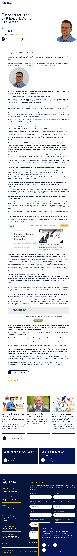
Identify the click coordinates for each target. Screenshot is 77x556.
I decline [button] (60, 545)
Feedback (69, 2)
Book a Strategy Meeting (8, 509)
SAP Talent (25, 2)
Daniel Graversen (25, 62)
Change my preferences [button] (53, 550)
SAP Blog (50, 2)
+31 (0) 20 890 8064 (11, 537)
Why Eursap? (39, 2)
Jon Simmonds (20, 34)
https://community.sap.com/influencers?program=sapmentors (28, 276)
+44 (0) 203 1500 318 (11, 529)
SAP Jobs (20, 2)
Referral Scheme (57, 2)
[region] (45, 2)
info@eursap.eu (10, 491)
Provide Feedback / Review (9, 519)
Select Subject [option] (59, 515)
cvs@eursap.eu (9, 500)
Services (33, 2)
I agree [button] (49, 545)
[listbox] (64, 515)
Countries (63, 2)
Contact (73, 2)
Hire (30, 2)
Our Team (44, 2)
